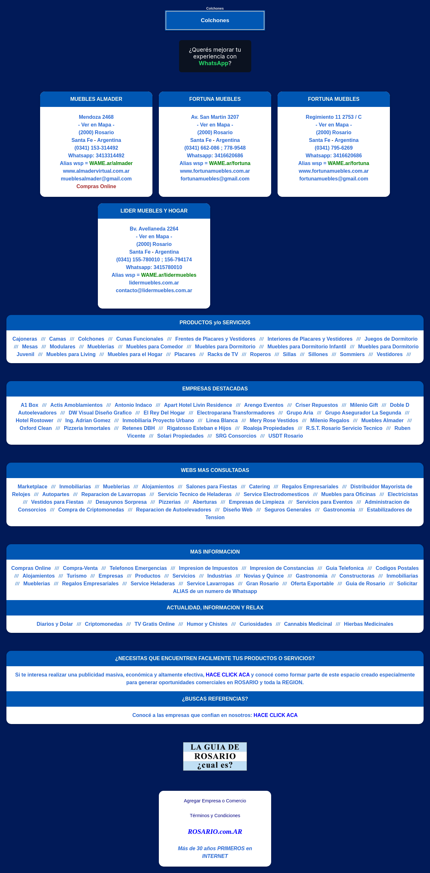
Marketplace (32, 486)
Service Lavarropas (210, 583)
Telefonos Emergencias (138, 568)
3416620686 (229, 155)
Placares (184, 354)
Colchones (91, 339)
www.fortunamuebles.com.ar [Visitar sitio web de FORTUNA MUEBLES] (215, 171)
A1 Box (29, 405)
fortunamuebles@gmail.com (215, 178)
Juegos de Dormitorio (391, 339)
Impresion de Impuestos (208, 568)
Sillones (318, 354)
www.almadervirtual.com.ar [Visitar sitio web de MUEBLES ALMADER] (96, 171)
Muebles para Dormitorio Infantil (306, 346)
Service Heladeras (153, 583)
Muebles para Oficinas (348, 494)
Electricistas (403, 494)
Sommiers (352, 354)
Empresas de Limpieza (256, 502)
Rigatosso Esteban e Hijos (199, 428)
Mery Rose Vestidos (274, 420)
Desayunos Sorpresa (121, 502)
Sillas (289, 354)
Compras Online (31, 568)
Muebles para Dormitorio (225, 346)
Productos (147, 576)
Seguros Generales (287, 509)
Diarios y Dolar (55, 624)
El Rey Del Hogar (164, 412)
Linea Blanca (222, 420)
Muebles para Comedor (154, 346)
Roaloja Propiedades (268, 428)
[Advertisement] (270, 256)
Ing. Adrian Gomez (88, 420)
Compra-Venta (80, 568)
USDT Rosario (286, 436)
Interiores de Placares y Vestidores (310, 339)
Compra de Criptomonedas (91, 509)
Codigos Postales (397, 568)
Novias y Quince (264, 576)
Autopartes (55, 494)
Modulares (62, 346)
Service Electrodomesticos (276, 494)
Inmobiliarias (75, 486)
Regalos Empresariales (310, 486)
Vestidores (390, 354)
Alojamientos (158, 486)
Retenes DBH (138, 428)
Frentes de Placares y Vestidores (215, 339)
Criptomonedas (104, 624)
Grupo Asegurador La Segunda (363, 412)
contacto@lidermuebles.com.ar (154, 290)
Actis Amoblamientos (76, 405)
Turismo (77, 576)
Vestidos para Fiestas (57, 502)
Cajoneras (25, 339)
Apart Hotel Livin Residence (198, 405)
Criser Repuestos (317, 405)
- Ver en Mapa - (96, 124)
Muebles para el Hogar (135, 354)
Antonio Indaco (133, 405)
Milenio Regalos (329, 420)
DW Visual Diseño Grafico (100, 412)
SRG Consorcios (236, 436)
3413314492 (110, 155)
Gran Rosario (262, 583)
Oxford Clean (36, 428)
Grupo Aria (300, 412)
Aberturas (205, 502)
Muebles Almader (382, 420)
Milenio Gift (364, 405)
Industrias (219, 576)
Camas (57, 339)
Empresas (111, 576)
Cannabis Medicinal (308, 624)
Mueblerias (100, 346)
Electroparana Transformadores (236, 412)
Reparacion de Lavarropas (114, 494)
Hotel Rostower (34, 420)
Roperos (260, 354)
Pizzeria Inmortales (87, 428)
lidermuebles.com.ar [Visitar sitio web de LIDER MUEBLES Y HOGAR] (154, 282)
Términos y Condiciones (215, 815)
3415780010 (168, 267)
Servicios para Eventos (324, 502)
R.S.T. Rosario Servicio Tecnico (344, 428)
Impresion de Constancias (282, 568)
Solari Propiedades (180, 436)
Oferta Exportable (312, 583)
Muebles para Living (71, 354)
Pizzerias (170, 502)
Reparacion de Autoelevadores (173, 509)
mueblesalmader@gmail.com (96, 178)
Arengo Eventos (264, 405)
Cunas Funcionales (139, 339)
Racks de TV (223, 354)
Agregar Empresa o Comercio (215, 800)
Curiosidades (255, 624)
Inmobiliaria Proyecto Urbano (158, 420)
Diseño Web (238, 509)
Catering (259, 486)
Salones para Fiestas (211, 486)
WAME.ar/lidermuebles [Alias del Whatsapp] (169, 275)
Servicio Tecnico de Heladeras (195, 494)
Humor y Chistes (207, 624)
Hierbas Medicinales (368, 624)
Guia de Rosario (365, 583)
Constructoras (357, 576)
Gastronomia (339, 509)
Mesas (30, 346)
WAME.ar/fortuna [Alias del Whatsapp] (230, 163)
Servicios (184, 576)
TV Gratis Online (154, 624)
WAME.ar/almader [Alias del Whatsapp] (111, 163)
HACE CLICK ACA (228, 674)
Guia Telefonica (345, 568)
